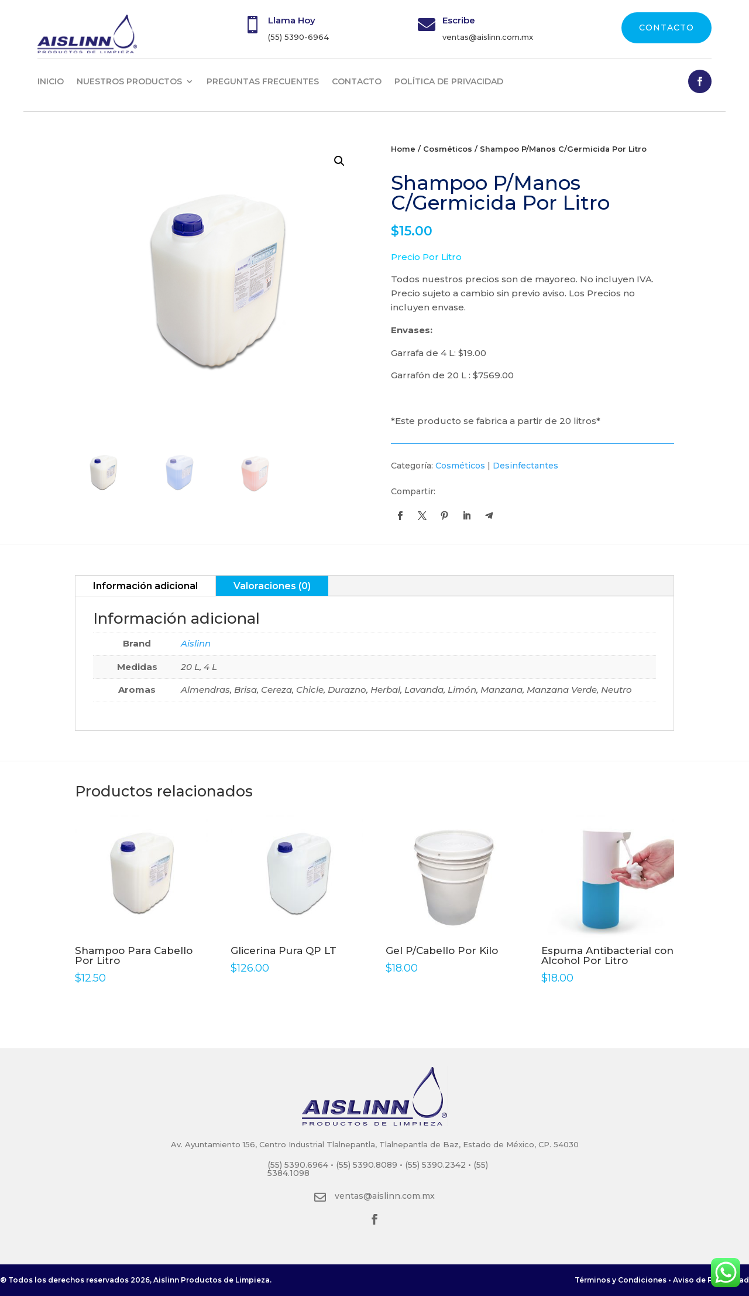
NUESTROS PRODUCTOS (129, 81)
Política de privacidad (448, 81)
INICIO (50, 81)
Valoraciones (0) (272, 585)
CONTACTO (666, 27)
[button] (339, 161)
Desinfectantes (525, 465)
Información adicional (145, 585)
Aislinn (196, 643)
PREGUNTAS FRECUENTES (263, 81)
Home (403, 149)
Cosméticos (447, 149)
